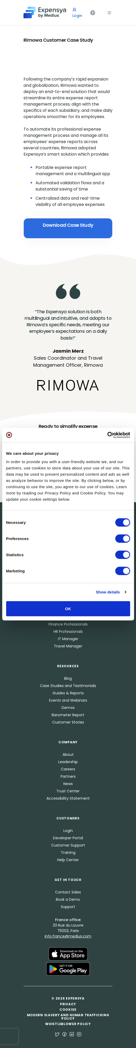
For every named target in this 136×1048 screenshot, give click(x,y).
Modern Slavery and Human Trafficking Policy (68, 1016)
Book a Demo (68, 899)
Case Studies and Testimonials (68, 685)
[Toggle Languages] (92, 12)
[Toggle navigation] (109, 12)
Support (68, 906)
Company (68, 742)
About (68, 754)
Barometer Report (68, 715)
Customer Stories (68, 722)
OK (68, 608)
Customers (67, 818)
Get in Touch (68, 880)
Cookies (68, 1009)
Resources (68, 666)
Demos (68, 707)
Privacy (68, 1004)
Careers (68, 769)
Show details (108, 592)
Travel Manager (68, 646)
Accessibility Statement (68, 798)
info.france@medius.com (68, 936)
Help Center (68, 859)
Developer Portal (68, 838)
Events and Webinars (68, 700)
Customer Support (68, 845)
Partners (68, 776)
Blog (68, 678)
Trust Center (68, 791)
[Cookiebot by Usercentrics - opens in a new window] (107, 435)
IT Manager (68, 638)
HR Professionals (68, 631)
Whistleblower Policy (68, 1024)
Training (68, 852)
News (68, 783)
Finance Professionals (68, 624)
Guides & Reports (68, 693)
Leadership (68, 761)
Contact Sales (68, 892)
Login (68, 830)
